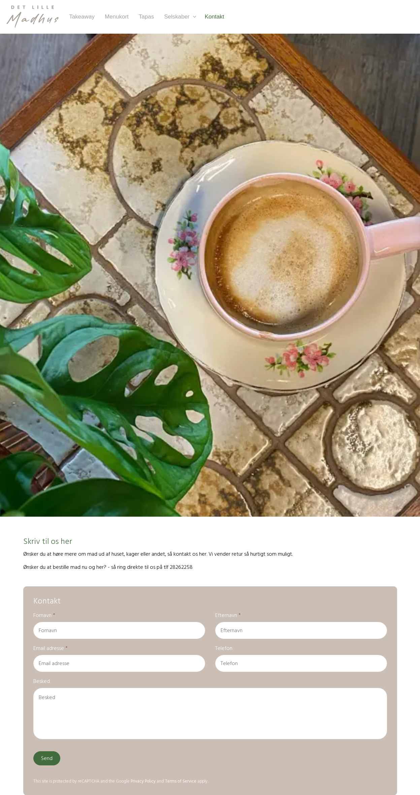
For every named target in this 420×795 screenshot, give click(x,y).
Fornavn (44, 615)
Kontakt (214, 16)
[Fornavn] (119, 630)
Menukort (117, 16)
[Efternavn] (301, 630)
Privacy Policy (143, 781)
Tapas (146, 16)
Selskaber (177, 16)
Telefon (223, 648)
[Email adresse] (119, 663)
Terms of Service (180, 781)
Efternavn (228, 615)
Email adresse (50, 648)
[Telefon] (301, 663)
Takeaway (82, 16)
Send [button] (47, 758)
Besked (41, 681)
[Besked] (210, 713)
